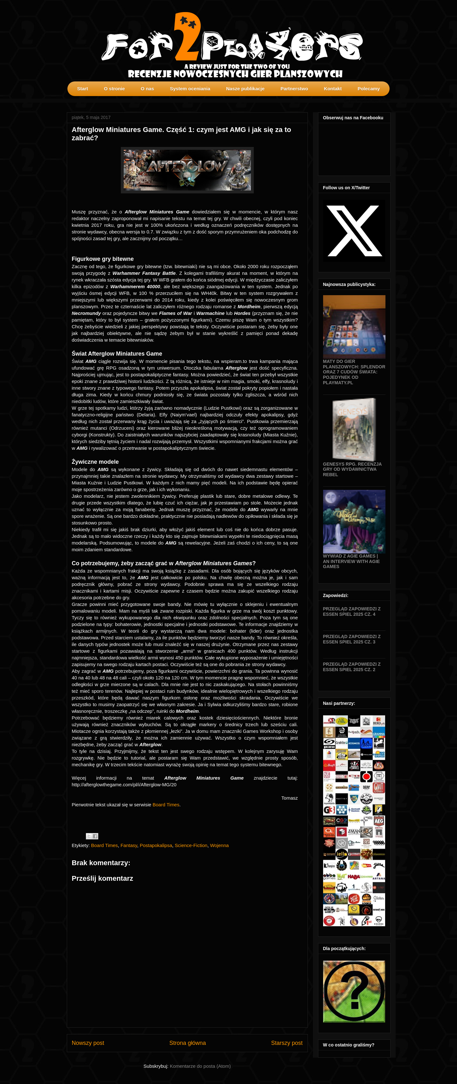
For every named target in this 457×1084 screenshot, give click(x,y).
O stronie (114, 88)
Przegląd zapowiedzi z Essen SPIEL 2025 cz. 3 (352, 639)
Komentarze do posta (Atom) (200, 1066)
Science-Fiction (191, 845)
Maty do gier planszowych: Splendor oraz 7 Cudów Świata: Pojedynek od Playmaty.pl (354, 372)
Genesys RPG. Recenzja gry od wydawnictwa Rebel (352, 469)
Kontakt (333, 88)
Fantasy (129, 845)
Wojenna (219, 845)
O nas (147, 88)
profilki (385, 100)
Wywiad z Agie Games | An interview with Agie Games (351, 561)
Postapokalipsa (156, 845)
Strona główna (187, 1043)
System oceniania (190, 88)
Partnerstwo (294, 88)
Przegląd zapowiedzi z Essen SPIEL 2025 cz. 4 (352, 611)
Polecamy (368, 88)
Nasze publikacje (245, 88)
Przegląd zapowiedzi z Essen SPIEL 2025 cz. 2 (352, 667)
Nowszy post (88, 1043)
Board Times (166, 804)
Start (82, 88)
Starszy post (286, 1043)
